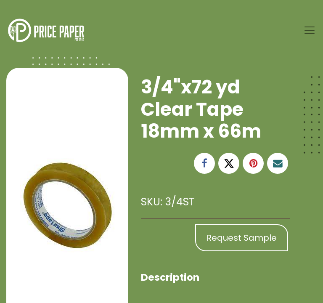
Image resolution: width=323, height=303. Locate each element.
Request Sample (242, 238)
